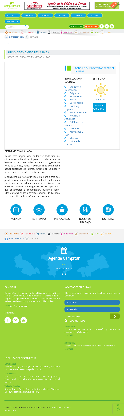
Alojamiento (14, 32)
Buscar (26, 26)
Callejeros (75, 128)
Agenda (45, 15)
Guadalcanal (10, 379)
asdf (64, 264)
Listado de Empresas (16, 37)
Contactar (12, 21)
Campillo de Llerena (40, 366)
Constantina (40, 376)
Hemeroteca (10, 410)
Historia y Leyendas (71, 107)
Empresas (55, 32)
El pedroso (53, 376)
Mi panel (91, 26)
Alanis (7, 376)
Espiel (15, 389)
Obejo (7, 391)
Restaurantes (30, 32)
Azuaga (17, 366)
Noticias (29, 15)
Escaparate (34, 37)
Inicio (6, 43)
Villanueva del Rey (30, 391)
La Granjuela (40, 389)
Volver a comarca (99, 107)
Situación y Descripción (72, 88)
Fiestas (73, 99)
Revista (94, 15)
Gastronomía (84, 32)
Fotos (62, 15)
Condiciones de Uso (60, 407)
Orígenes (74, 93)
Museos (74, 138)
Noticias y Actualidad (72, 117)
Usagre (38, 369)
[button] (62, 274)
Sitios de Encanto (79, 112)
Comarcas (78, 15)
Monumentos (77, 96)
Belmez (7, 389)
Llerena (22, 369)
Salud (97, 32)
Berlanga (26, 366)
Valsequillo (16, 391)
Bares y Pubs (68, 32)
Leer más (68, 335)
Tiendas (43, 32)
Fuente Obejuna (26, 389)
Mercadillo (12, 15)
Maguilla (30, 369)
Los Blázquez (53, 389)
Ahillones (8, 366)
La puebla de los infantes (30, 379)
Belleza (108, 32)
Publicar (76, 26)
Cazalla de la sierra (22, 376)
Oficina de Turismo (72, 143)
